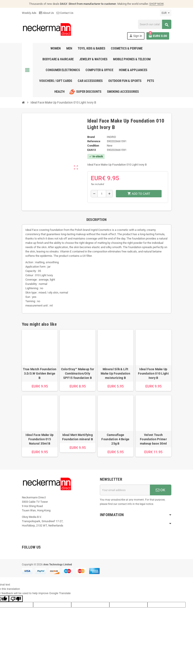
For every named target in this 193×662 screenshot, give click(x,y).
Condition (93, 145)
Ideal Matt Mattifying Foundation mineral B (77, 437)
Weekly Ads (29, 12)
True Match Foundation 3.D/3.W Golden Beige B (40, 373)
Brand (91, 137)
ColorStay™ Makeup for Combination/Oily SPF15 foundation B (77, 373)
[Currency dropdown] (165, 13)
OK (160, 490)
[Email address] (125, 490)
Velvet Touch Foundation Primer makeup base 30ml (153, 439)
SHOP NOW (156, 3)
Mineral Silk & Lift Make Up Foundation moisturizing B (115, 373)
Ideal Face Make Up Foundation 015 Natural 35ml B (40, 439)
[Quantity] (101, 193)
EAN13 (91, 150)
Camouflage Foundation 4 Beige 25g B (115, 439)
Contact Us (65, 12)
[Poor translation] (16, 598)
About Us (46, 12)
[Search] (154, 24)
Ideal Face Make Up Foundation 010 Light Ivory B (153, 373)
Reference (93, 141)
